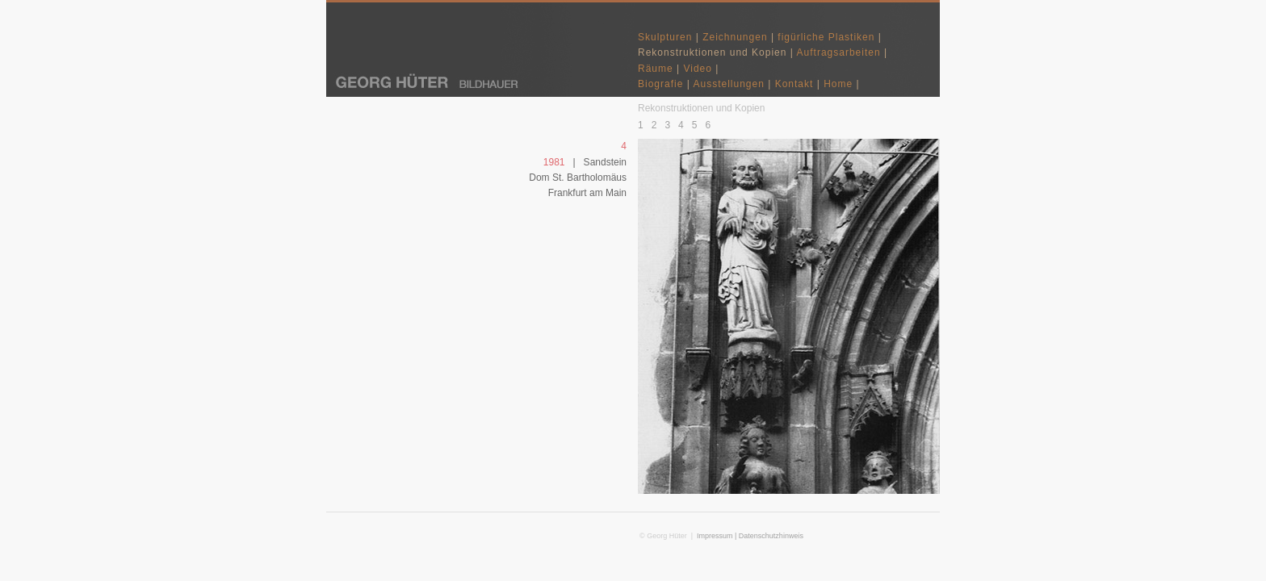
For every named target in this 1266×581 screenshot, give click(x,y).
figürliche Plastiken (826, 37)
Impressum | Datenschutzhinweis (750, 536)
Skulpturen (665, 37)
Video (697, 68)
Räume (655, 68)
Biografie (660, 84)
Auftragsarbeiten (840, 52)
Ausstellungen (729, 84)
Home (838, 84)
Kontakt (794, 84)
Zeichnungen (734, 37)
